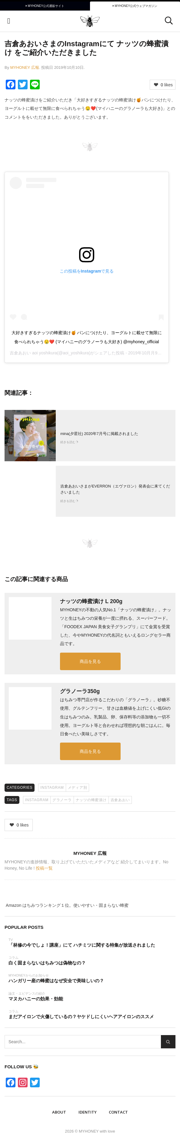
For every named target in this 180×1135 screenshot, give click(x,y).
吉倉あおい (120, 800)
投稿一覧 (44, 868)
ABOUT (59, 1112)
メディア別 (77, 787)
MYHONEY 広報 (24, 67)
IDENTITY (87, 1112)
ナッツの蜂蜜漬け (91, 800)
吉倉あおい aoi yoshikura (33, 352)
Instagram (52, 787)
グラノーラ (62, 800)
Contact (118, 1112)
